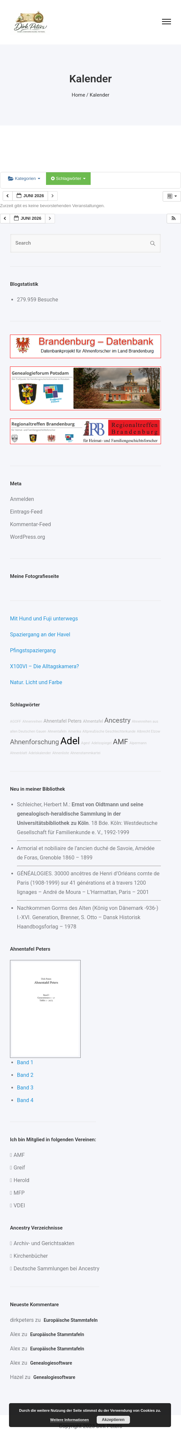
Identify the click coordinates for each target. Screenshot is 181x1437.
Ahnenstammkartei (85, 753)
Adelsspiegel (101, 743)
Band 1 (25, 1062)
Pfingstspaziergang (33, 650)
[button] (173, 218)
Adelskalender (40, 753)
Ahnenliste (60, 753)
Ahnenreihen (32, 721)
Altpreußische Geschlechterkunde (108, 731)
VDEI (19, 1205)
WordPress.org (27, 537)
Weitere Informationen (69, 1420)
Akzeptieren (113, 1419)
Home (78, 95)
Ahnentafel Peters (63, 721)
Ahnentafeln (57, 731)
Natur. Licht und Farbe (36, 682)
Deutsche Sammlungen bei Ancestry (56, 1268)
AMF (120, 742)
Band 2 (25, 1075)
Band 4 (25, 1100)
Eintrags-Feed (26, 512)
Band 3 (25, 1087)
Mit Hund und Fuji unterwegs (44, 618)
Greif (19, 1167)
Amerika (74, 731)
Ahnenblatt (18, 753)
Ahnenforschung (34, 742)
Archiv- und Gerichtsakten (44, 1243)
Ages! (85, 743)
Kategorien (24, 178)
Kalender (99, 95)
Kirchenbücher (31, 1256)
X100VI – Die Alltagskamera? (44, 666)
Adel (70, 741)
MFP (19, 1193)
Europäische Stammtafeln (71, 1320)
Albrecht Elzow (148, 731)
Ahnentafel (93, 721)
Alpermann (138, 743)
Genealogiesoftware (51, 1363)
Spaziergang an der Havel (40, 634)
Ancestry (117, 720)
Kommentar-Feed (30, 524)
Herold (21, 1180)
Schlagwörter (68, 178)
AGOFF (15, 721)
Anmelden (22, 499)
